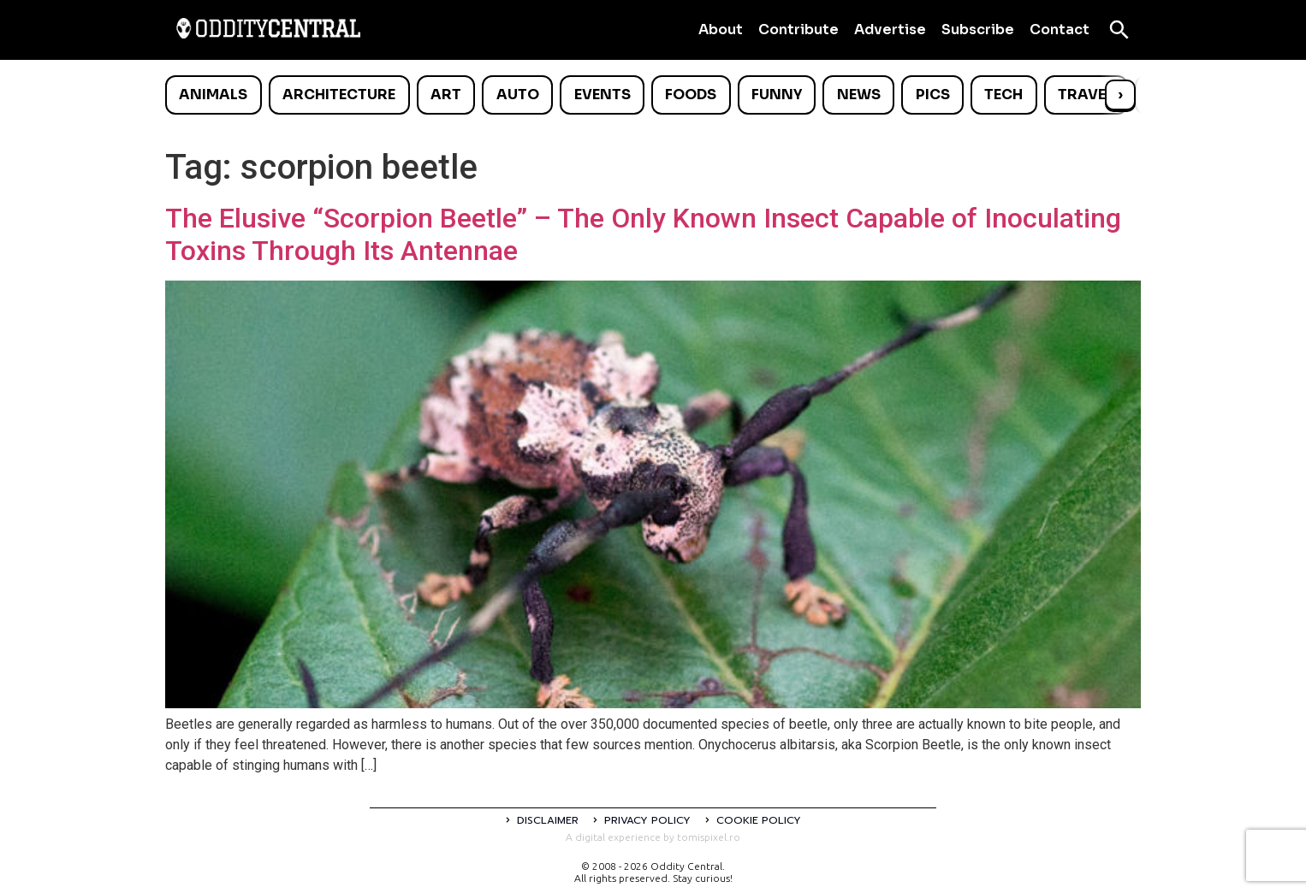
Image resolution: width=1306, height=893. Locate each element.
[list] (653, 95)
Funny (776, 94)
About (720, 29)
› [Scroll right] (1120, 94)
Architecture (338, 94)
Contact (1059, 29)
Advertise (890, 29)
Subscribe (977, 29)
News (859, 94)
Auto (517, 94)
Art (445, 94)
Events (602, 94)
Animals (213, 94)
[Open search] (1119, 30)
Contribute (798, 29)
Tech (1003, 94)
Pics (933, 94)
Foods (690, 94)
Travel (1085, 94)
